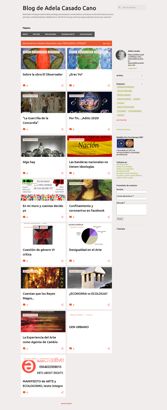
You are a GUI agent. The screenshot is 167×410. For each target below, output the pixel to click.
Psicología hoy (122, 164)
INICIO (25, 34)
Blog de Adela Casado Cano (59, 8)
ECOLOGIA (120, 103)
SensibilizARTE (68, 34)
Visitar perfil (132, 68)
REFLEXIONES (50, 34)
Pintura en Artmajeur (125, 169)
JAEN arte (120, 115)
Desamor (137, 99)
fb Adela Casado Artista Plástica (129, 175)
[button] (62, 85)
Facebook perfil (123, 171)
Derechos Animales (123, 95)
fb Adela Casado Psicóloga (127, 173)
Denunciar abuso (123, 129)
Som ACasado (86, 34)
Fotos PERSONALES (134, 111)
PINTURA (36, 34)
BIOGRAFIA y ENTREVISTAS (125, 87)
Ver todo (106, 43)
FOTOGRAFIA (121, 111)
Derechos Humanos (124, 99)
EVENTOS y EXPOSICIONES (125, 107)
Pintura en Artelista (124, 167)
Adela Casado (134, 51)
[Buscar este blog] (134, 7)
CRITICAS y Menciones (124, 91)
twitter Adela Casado (125, 178)
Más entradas (66, 403)
